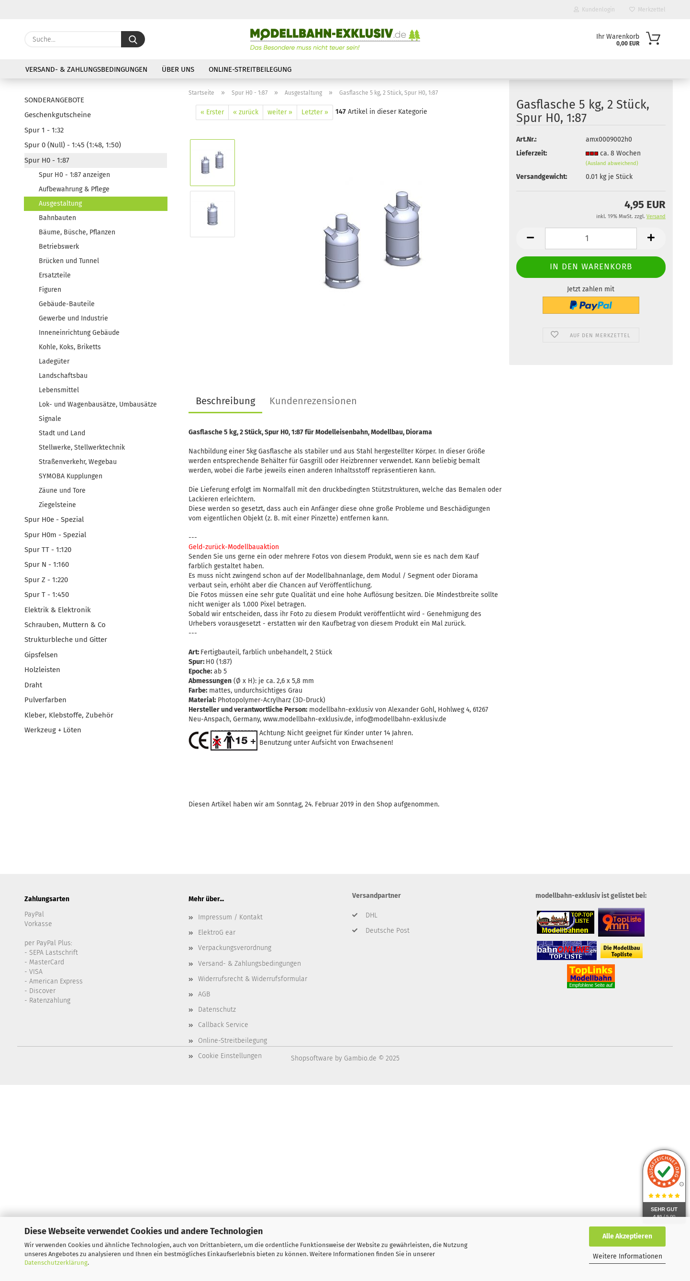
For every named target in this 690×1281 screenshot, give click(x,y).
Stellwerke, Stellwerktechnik (82, 447)
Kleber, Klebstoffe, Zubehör (68, 715)
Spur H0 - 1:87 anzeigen (74, 175)
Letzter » (314, 112)
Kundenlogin (594, 9)
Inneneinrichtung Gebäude (79, 333)
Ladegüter (54, 361)
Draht (33, 685)
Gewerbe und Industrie (73, 318)
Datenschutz (217, 1009)
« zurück (245, 112)
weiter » (279, 112)
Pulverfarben (45, 700)
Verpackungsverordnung (234, 948)
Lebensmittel (59, 390)
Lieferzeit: (531, 159)
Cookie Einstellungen (230, 1056)
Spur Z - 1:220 (46, 579)
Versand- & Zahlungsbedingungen (86, 69)
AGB (204, 994)
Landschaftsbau (63, 376)
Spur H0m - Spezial (55, 534)
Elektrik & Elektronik (57, 610)
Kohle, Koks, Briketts (70, 347)
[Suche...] (133, 39)
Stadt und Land (62, 433)
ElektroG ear (216, 932)
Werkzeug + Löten (52, 730)
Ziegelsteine (57, 505)
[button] (530, 244)
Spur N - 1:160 (46, 564)
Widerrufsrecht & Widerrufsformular (252, 979)
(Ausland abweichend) (612, 169)
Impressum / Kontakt (230, 917)
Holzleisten (42, 669)
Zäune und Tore (62, 490)
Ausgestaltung (60, 203)
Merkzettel (647, 9)
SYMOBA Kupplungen (70, 476)
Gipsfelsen (41, 655)
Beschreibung (225, 401)
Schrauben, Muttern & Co (65, 624)
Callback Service (223, 1025)
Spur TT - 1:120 (47, 549)
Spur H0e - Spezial (54, 519)
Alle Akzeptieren (627, 1236)
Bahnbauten (57, 218)
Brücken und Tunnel (69, 261)
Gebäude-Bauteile (67, 304)
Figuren (50, 290)
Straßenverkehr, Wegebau (78, 462)
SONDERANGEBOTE (54, 100)
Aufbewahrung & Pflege (74, 189)
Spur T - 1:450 (46, 594)
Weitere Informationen (627, 1256)
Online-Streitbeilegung (250, 69)
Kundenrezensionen (313, 401)
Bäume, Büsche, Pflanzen (77, 232)
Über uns (178, 69)
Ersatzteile (55, 275)
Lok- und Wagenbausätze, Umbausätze (98, 404)
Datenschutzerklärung (56, 1262)
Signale (50, 419)
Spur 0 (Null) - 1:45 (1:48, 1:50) (72, 145)
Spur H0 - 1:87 (46, 160)
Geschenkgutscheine (57, 114)
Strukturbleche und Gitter (65, 639)
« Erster (212, 112)
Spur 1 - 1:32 (44, 130)
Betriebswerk (59, 247)
